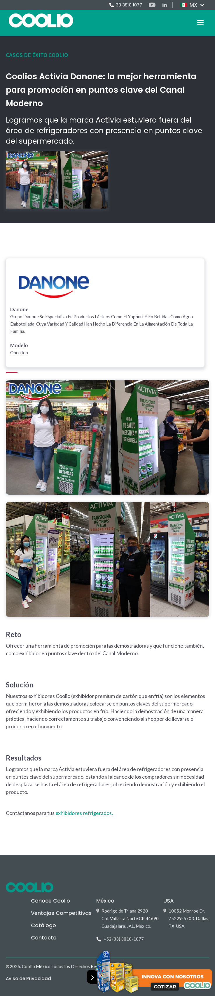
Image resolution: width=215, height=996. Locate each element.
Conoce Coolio (50, 903)
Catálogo (43, 928)
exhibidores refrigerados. (84, 813)
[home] (39, 20)
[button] (192, 5)
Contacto (44, 940)
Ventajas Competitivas (61, 916)
